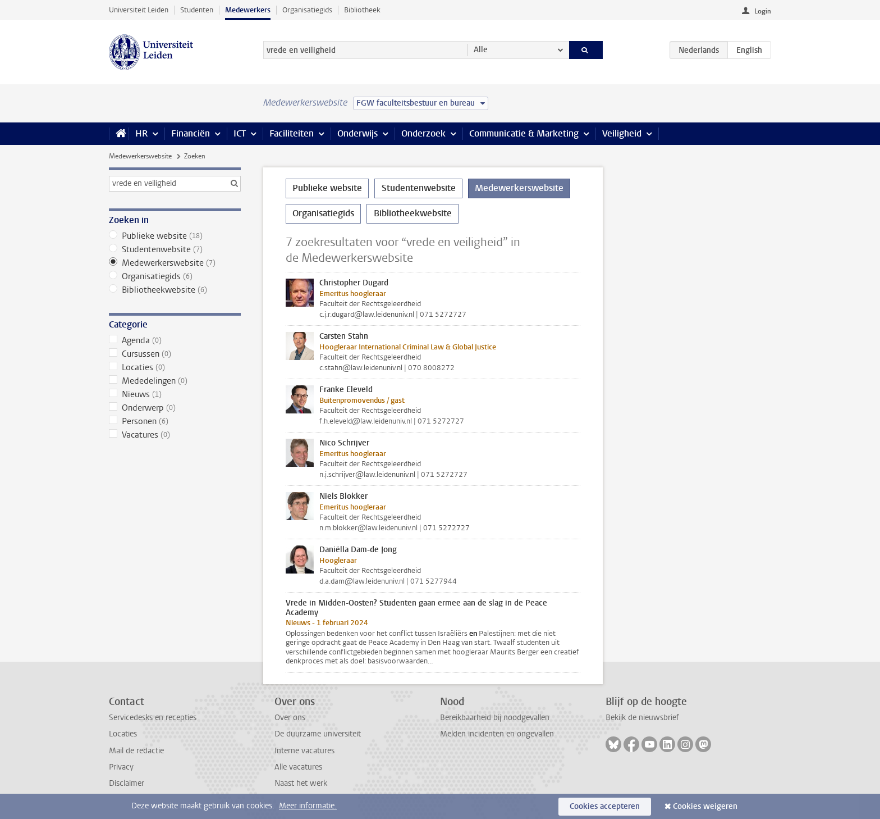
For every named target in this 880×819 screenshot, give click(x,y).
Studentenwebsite (175, 249)
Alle (481, 49)
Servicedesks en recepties (152, 717)
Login (762, 11)
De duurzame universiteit (317, 734)
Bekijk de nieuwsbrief (642, 717)
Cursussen (175, 354)
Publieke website (175, 236)
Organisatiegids (307, 10)
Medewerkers (248, 10)
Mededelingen (175, 381)
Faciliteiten (291, 133)
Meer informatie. (308, 805)
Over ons (289, 717)
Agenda (175, 340)
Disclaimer (126, 783)
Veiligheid (621, 133)
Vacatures (175, 435)
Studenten (196, 10)
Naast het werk (300, 783)
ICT (239, 133)
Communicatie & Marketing (524, 133)
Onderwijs (357, 133)
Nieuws (175, 394)
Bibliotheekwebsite (175, 290)
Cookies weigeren (705, 806)
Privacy (121, 767)
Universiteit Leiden (138, 10)
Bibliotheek (362, 10)
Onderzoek (423, 133)
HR (141, 133)
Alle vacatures (298, 767)
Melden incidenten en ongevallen (497, 734)
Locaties (175, 367)
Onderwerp (175, 408)
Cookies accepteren (605, 806)
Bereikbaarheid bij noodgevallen (494, 717)
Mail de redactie (136, 750)
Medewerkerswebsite (140, 156)
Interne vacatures (304, 750)
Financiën (190, 133)
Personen (175, 421)
